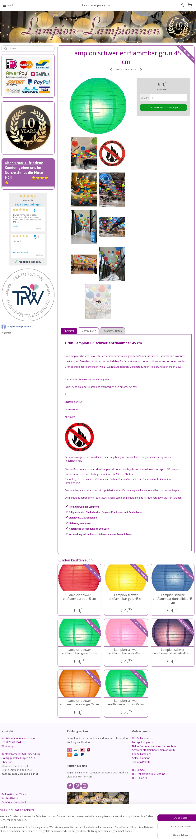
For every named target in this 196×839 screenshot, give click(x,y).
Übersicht (68, 331)
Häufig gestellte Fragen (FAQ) (18, 758)
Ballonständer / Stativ (14, 794)
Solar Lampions (141, 758)
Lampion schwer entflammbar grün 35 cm (79, 651)
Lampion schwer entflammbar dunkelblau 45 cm (173, 598)
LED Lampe (138, 770)
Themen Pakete (141, 762)
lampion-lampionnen (16, 326)
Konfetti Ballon (10, 798)
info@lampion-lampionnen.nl (18, 738)
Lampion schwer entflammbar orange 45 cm (79, 702)
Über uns (7, 762)
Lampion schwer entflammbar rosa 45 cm (126, 651)
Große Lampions (142, 754)
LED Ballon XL (139, 778)
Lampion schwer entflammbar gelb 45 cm (126, 597)
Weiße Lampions (142, 738)
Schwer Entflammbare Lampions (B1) (153, 750)
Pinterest (6, 332)
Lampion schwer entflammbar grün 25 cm (126, 702)
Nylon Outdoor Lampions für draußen (154, 746)
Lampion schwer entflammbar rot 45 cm (79, 597)
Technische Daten (112, 331)
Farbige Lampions (142, 742)
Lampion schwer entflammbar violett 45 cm (172, 651)
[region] (73, 825)
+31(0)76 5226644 (11, 742)
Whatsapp (8, 746)
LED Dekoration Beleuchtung (148, 774)
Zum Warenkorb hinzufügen (163, 107)
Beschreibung (88, 331)
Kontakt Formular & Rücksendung (21, 754)
